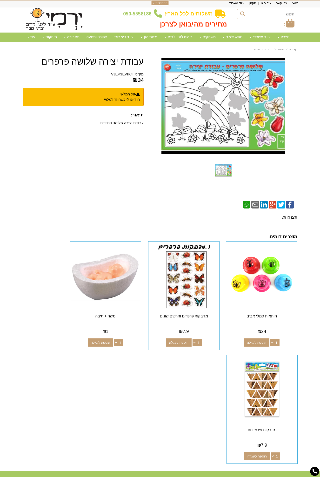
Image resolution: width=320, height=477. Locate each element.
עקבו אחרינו (188, 360)
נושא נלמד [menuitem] (232, 37)
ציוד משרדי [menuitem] (237, 3)
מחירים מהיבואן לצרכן (193, 24)
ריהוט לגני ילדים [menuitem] (178, 37)
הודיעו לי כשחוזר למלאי (122, 99)
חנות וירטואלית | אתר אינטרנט (129, 472)
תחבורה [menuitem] (72, 37)
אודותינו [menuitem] (266, 3)
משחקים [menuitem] (207, 37)
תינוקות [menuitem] (49, 37)
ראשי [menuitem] (295, 3)
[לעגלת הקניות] (289, 24)
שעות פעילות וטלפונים (81, 360)
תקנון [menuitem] (252, 3)
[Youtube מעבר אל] (184, 368)
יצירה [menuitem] (283, 37)
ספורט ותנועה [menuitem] (97, 37)
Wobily (175, 472)
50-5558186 (138, 13)
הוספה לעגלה (260, 334)
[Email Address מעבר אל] (176, 368)
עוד (31, 37)
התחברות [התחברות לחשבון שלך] (160, 3)
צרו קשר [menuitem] (281, 3)
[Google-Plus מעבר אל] (192, 368)
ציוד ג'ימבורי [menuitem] (123, 37)
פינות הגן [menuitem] (148, 37)
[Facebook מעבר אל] (199, 368)
